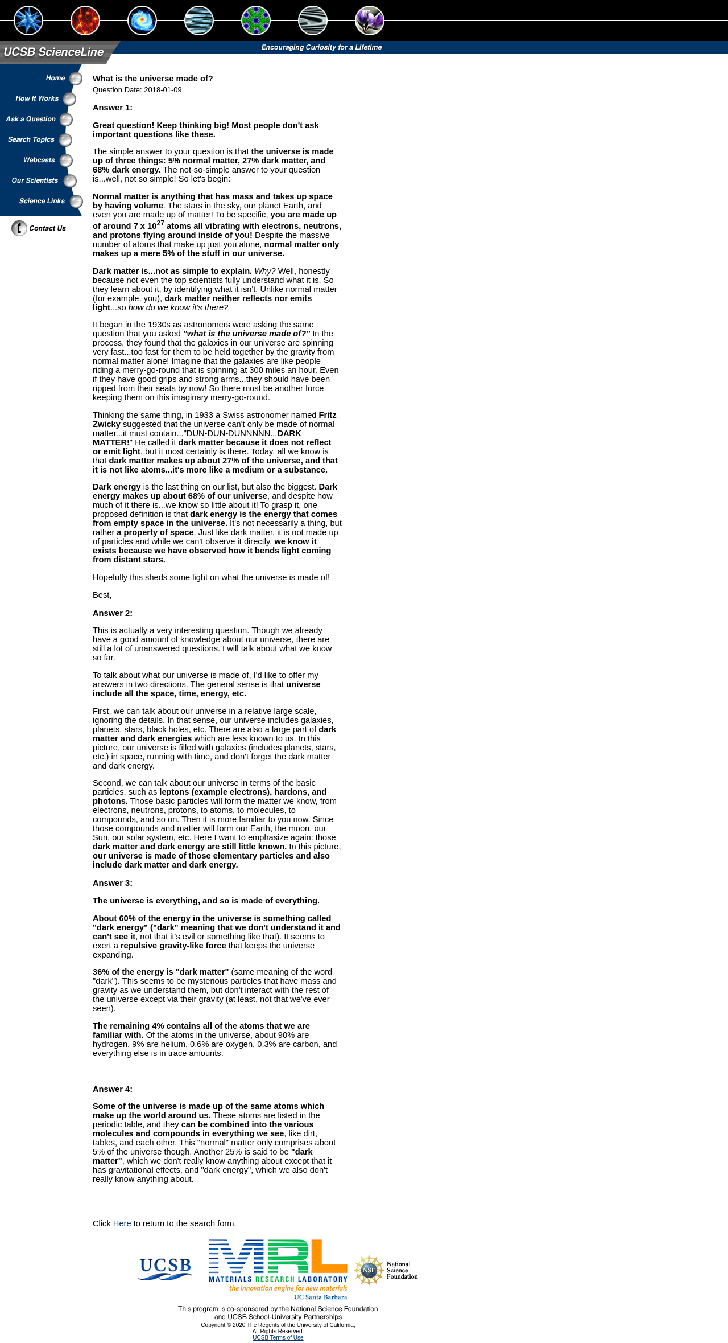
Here (122, 1223)
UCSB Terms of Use (278, 1337)
